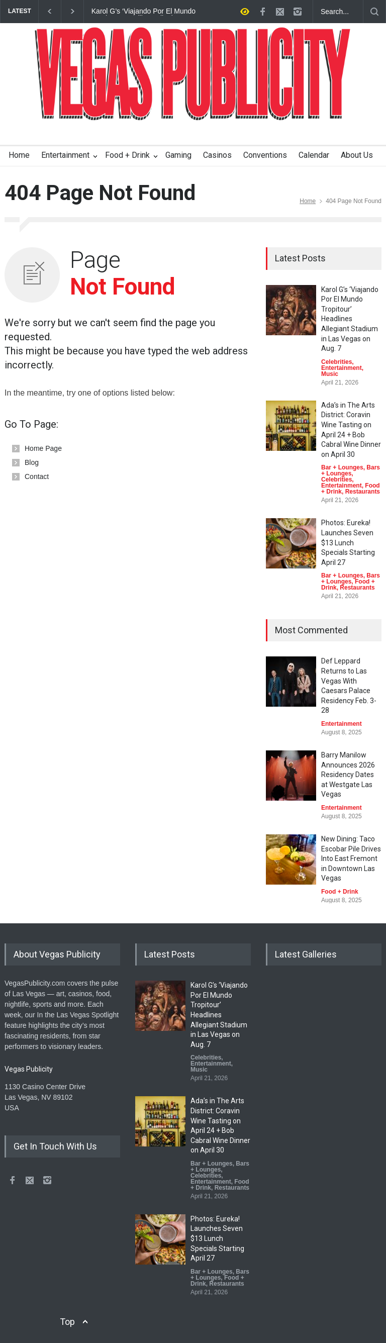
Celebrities (336, 361)
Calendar (314, 155)
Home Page (43, 448)
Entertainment (65, 155)
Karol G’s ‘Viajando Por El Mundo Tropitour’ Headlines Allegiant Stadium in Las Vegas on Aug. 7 (143, 12)
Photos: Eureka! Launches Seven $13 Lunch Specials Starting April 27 (348, 542)
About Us (357, 155)
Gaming (178, 155)
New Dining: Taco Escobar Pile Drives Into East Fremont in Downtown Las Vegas (351, 858)
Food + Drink (127, 155)
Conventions (265, 155)
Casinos (217, 155)
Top (67, 1321)
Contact (37, 476)
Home (19, 155)
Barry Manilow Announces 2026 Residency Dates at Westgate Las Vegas (348, 774)
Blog (32, 462)
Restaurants (362, 491)
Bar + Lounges (342, 467)
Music (329, 373)
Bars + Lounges (350, 470)
